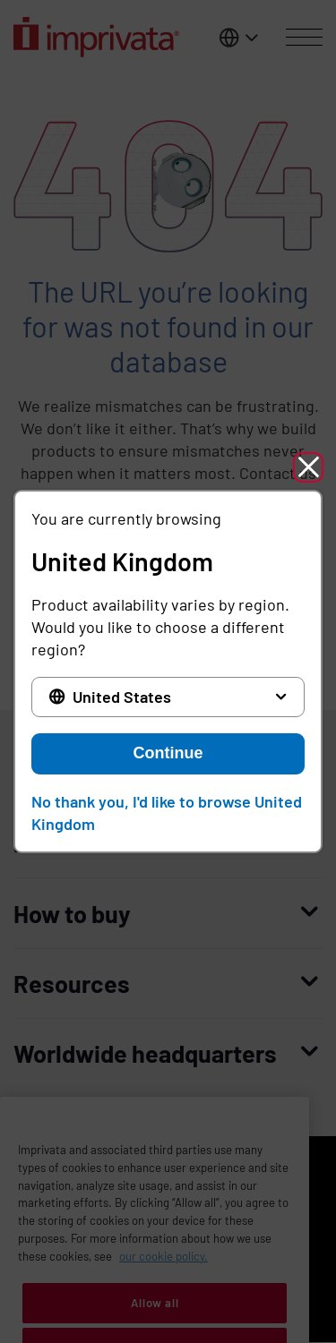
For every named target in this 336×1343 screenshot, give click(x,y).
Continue (168, 753)
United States (122, 696)
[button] (308, 467)
